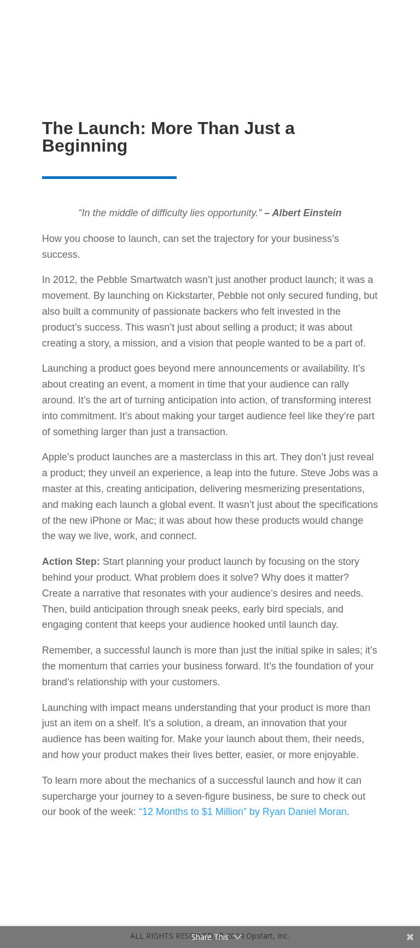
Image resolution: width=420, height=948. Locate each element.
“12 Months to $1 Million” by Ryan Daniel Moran (243, 811)
